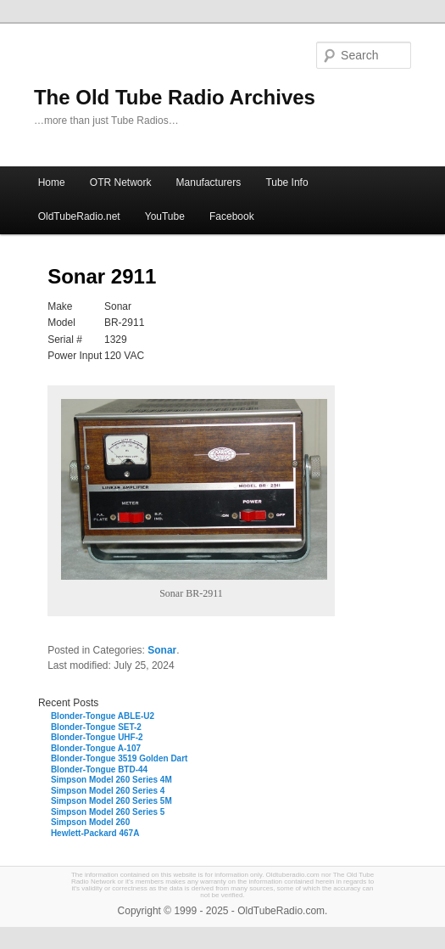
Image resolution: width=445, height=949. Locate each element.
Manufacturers (209, 182)
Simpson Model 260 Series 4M (111, 779)
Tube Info (286, 182)
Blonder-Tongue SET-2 (96, 727)
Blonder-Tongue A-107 (96, 748)
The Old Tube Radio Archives (174, 97)
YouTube (165, 216)
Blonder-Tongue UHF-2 (97, 737)
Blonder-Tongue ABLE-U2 (102, 716)
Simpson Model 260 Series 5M (111, 801)
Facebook (231, 216)
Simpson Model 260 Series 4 (108, 790)
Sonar (161, 650)
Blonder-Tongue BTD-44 (99, 769)
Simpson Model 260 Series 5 (108, 812)
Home (51, 182)
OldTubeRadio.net (79, 216)
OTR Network (121, 182)
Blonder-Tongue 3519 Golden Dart (119, 758)
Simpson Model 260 (90, 822)
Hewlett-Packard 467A (95, 833)
